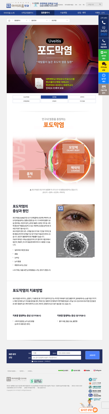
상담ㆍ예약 (82, 12)
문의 (29, 358)
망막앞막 (54, 101)
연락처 (54, 353)
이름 (29, 353)
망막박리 (82, 97)
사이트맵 (29, 371)
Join (52, 5)
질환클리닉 (45, 12)
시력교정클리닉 (27, 12)
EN (76, 5)
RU (84, 5)
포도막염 (54, 97)
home (11, 20)
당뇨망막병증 (26, 97)
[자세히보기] (47, 361)
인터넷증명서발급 (69, 5)
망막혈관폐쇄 (26, 101)
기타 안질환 (82, 101)
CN (80, 5)
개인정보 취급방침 (11, 371)
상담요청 (92, 355)
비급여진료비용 (59, 5)
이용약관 (21, 371)
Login (47, 5)
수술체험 (64, 12)
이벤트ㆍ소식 (100, 12)
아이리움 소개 (9, 12)
